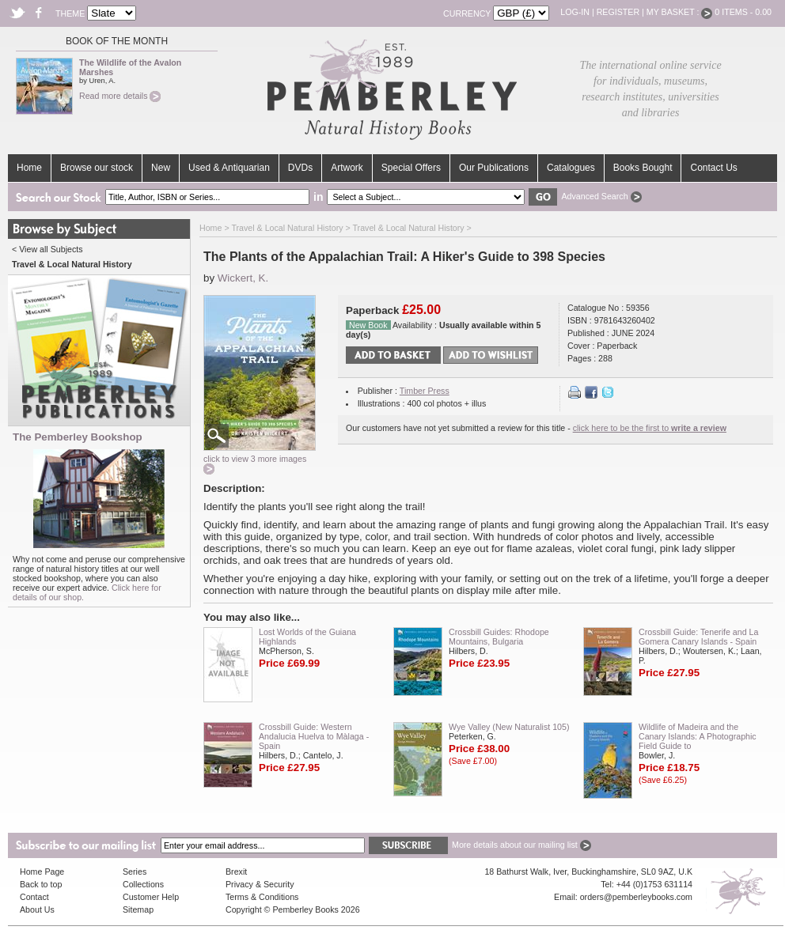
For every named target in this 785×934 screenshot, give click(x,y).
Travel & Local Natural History (287, 228)
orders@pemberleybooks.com (636, 897)
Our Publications (494, 167)
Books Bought (643, 167)
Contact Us (713, 167)
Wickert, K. (243, 278)
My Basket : (680, 12)
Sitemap (138, 909)
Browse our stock (96, 167)
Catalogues (571, 167)
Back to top (41, 884)
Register (618, 12)
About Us (37, 909)
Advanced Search (601, 196)
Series (134, 871)
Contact (34, 897)
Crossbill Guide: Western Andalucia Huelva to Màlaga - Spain (314, 736)
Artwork (347, 167)
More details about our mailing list (521, 844)
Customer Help (151, 897)
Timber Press (424, 390)
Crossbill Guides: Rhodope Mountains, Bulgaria (499, 636)
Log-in (575, 12)
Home (29, 167)
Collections (143, 884)
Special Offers (411, 167)
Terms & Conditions (262, 897)
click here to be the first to (649, 428)
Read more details (120, 95)
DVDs (300, 167)
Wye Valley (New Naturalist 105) (509, 727)
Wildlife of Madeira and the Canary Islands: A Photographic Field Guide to (698, 736)
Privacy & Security (260, 884)
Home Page (42, 871)
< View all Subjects (47, 249)
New (160, 167)
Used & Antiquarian (229, 167)
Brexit (236, 871)
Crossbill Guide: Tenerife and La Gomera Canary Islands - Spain (698, 636)
